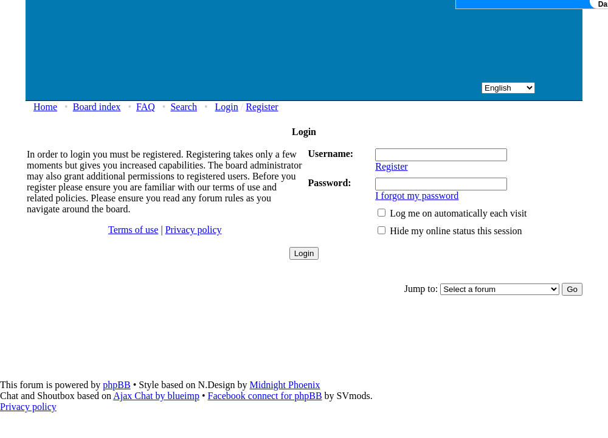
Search (183, 107)
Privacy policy (193, 229)
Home (45, 107)
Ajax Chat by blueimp (156, 396)
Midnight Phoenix (284, 385)
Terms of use (133, 229)
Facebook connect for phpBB (265, 396)
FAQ (145, 107)
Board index (97, 107)
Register (262, 107)
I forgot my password (416, 195)
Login (226, 107)
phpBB (116, 385)
